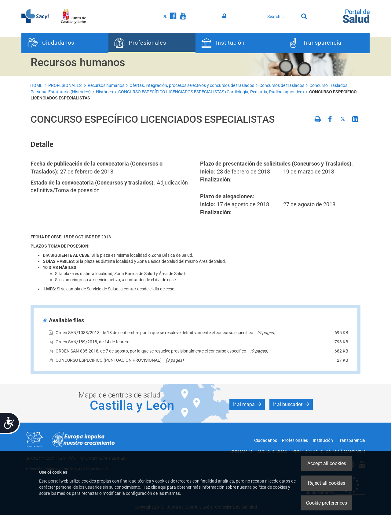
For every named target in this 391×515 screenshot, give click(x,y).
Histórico (104, 91)
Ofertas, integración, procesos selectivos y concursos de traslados (192, 85)
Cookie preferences (326, 503)
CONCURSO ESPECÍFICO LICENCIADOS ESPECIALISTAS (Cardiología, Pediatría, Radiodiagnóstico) (211, 91)
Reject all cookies (326, 483)
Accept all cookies (326, 463)
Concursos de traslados (281, 85)
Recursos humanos (106, 85)
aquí (162, 487)
